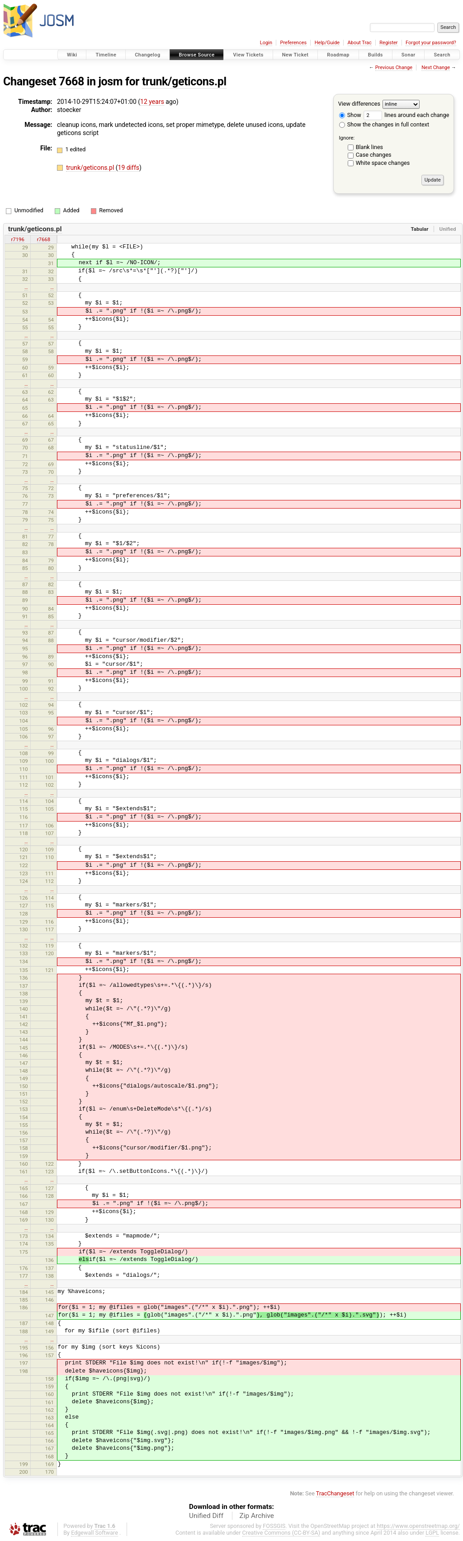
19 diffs (128, 167)
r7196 (17, 239)
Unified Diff (206, 1516)
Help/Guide (327, 43)
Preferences (293, 43)
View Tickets (248, 55)
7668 (71, 81)
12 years (152, 101)
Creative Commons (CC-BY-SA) (281, 1532)
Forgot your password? (431, 43)
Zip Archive (257, 1516)
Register (388, 43)
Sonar (409, 55)
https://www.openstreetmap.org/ (418, 1525)
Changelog (147, 55)
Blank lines (369, 147)
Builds (375, 55)
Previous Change (393, 67)
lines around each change (406, 115)
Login (266, 43)
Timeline (105, 55)
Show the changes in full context (384, 124)
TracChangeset (335, 1493)
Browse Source (197, 55)
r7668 (43, 239)
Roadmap (338, 55)
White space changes (383, 162)
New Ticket (295, 55)
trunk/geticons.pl (184, 81)
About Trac (360, 43)
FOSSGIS (274, 1525)
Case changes (374, 154)
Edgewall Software (94, 1532)
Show (350, 115)
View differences (359, 103)
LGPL (432, 1532)
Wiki (72, 55)
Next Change (435, 67)
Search (442, 55)
